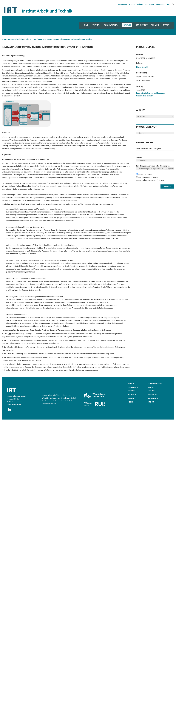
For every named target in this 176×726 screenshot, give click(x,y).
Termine (155, 25)
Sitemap (151, 402)
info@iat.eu (16, 405)
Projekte (127, 25)
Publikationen (111, 25)
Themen (96, 25)
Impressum (149, 4)
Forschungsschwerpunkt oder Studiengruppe (153, 166)
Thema (139, 157)
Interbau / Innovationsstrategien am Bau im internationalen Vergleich (65, 39)
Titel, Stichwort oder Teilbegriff (148, 149)
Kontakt (132, 4)
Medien (166, 25)
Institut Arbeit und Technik (12, 39)
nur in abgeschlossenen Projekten (151, 180)
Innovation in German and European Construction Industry (150, 94)
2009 (35, 39)
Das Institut (142, 25)
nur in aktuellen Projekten (148, 177)
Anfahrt (140, 4)
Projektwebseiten (155, 383)
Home (85, 25)
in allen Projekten (145, 174)
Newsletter (122, 4)
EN (168, 4)
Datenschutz (160, 4)
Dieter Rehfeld (141, 67)
